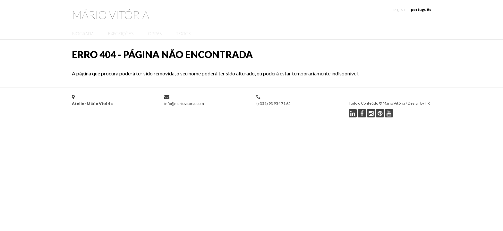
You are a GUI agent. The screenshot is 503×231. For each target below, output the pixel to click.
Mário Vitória (110, 14)
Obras (155, 33)
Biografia (83, 33)
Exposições (120, 33)
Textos (183, 33)
